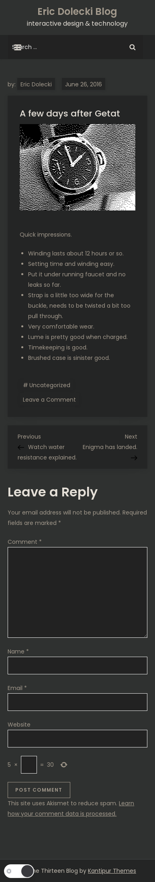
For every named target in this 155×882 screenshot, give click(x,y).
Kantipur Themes (112, 871)
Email (17, 688)
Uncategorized (49, 385)
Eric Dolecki (36, 84)
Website (19, 725)
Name (18, 651)
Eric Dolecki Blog (77, 11)
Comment (25, 542)
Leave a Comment (51, 399)
